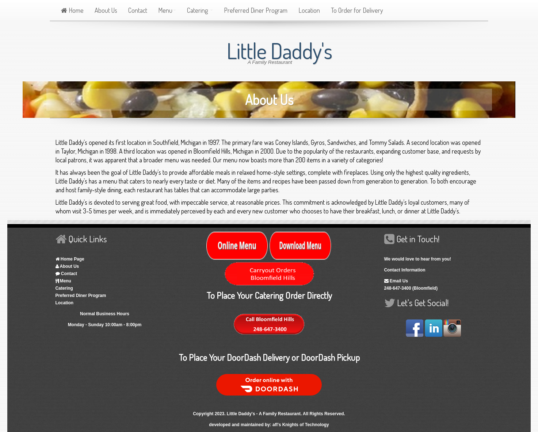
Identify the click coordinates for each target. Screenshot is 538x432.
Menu (167, 10)
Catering (200, 10)
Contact (137, 10)
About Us (106, 10)
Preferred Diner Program (255, 10)
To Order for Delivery (357, 10)
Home (72, 10)
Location (309, 10)
